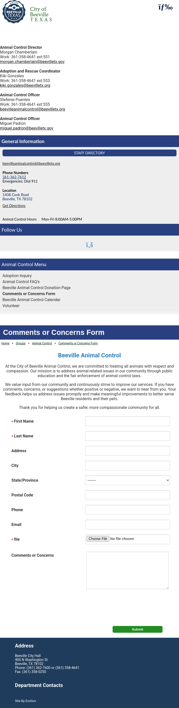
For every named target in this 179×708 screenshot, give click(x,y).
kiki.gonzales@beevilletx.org (25, 85)
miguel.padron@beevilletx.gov (26, 128)
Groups (21, 343)
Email (16, 524)
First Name (22, 421)
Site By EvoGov (25, 701)
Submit (137, 629)
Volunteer (10, 305)
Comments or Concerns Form (28, 293)
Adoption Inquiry (17, 275)
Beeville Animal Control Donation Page (36, 287)
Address (18, 450)
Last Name (22, 436)
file (15, 539)
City (14, 465)
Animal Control (17, 264)
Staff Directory (89, 153)
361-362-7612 (14, 177)
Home (5, 343)
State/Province (24, 480)
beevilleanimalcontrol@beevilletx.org (32, 109)
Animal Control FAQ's (21, 281)
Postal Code (22, 495)
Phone (17, 509)
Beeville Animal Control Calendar (31, 299)
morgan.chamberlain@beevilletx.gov (32, 61)
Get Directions (13, 206)
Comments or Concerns (32, 555)
